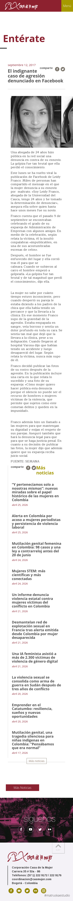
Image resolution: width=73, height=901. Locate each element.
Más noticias (37, 761)
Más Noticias (22, 788)
